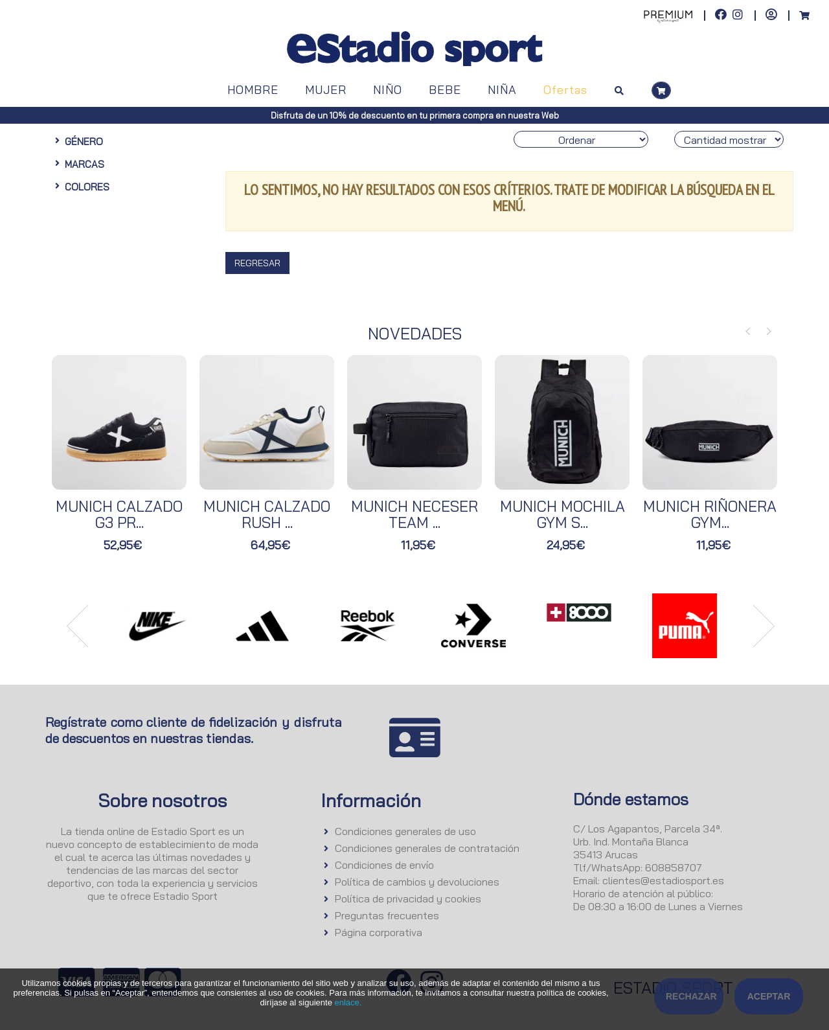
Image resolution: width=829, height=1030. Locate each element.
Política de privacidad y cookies (408, 898)
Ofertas (565, 89)
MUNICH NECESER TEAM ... (414, 514)
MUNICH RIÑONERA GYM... (710, 514)
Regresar (257, 263)
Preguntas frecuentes (387, 915)
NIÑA (502, 89)
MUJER (325, 89)
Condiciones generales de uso (405, 831)
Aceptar (769, 996)
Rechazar (691, 996)
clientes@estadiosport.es (663, 880)
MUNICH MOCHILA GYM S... (562, 514)
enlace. (347, 1002)
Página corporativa (378, 932)
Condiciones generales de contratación (427, 847)
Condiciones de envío (384, 864)
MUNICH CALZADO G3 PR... (119, 514)
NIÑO (387, 89)
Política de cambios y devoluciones (417, 881)
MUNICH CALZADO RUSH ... (266, 514)
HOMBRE (252, 89)
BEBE (445, 89)
